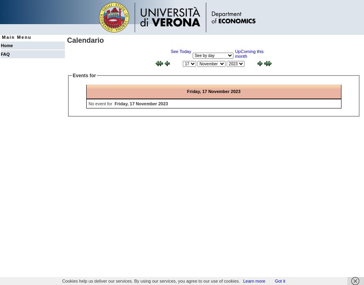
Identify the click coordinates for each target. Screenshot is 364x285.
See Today (181, 51)
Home (7, 45)
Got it (280, 281)
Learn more (254, 281)
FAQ (5, 54)
